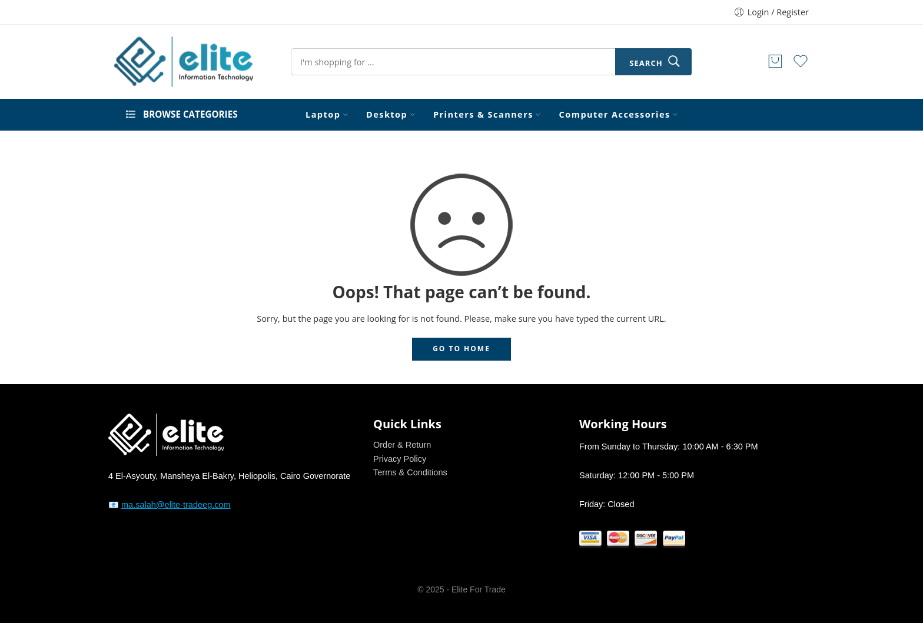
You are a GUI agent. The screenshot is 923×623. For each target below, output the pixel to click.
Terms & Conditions (410, 472)
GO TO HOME (461, 349)
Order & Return (402, 444)
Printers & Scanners (483, 115)
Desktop (386, 115)
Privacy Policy (399, 459)
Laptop (323, 115)
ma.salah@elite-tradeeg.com (176, 504)
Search (645, 63)
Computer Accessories (614, 115)
